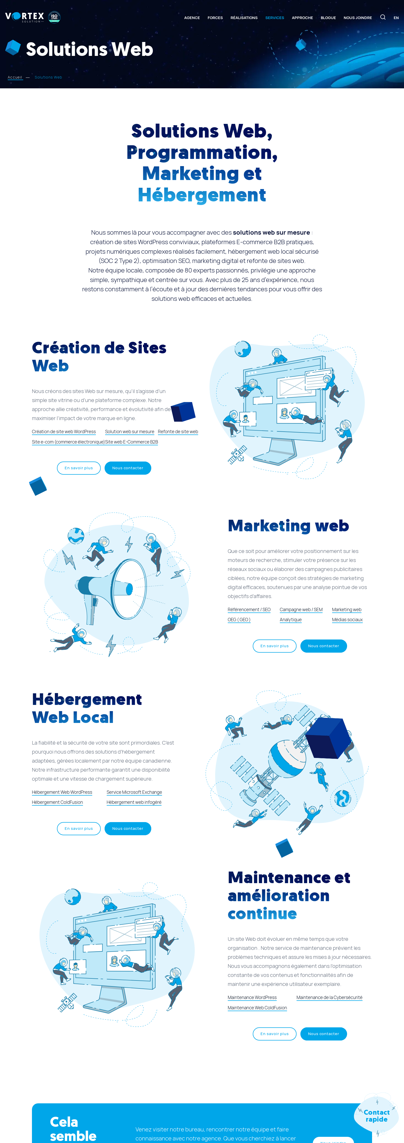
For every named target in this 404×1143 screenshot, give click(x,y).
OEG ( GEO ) (239, 619)
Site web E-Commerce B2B (131, 442)
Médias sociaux (347, 619)
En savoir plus (83, 470)
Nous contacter (128, 468)
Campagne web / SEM (301, 609)
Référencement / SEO (249, 609)
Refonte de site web (178, 431)
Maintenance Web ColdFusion (257, 1008)
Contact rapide (377, 1116)
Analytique (291, 619)
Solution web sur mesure (129, 431)
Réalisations (244, 17)
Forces (215, 17)
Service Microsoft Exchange (134, 792)
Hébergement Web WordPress (62, 792)
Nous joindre (358, 17)
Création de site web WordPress (64, 431)
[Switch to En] (396, 17)
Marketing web (346, 609)
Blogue (328, 17)
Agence (192, 17)
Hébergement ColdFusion (57, 802)
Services (274, 17)
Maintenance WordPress (252, 997)
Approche (302, 17)
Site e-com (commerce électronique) (68, 442)
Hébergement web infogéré (134, 802)
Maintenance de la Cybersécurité (330, 997)
